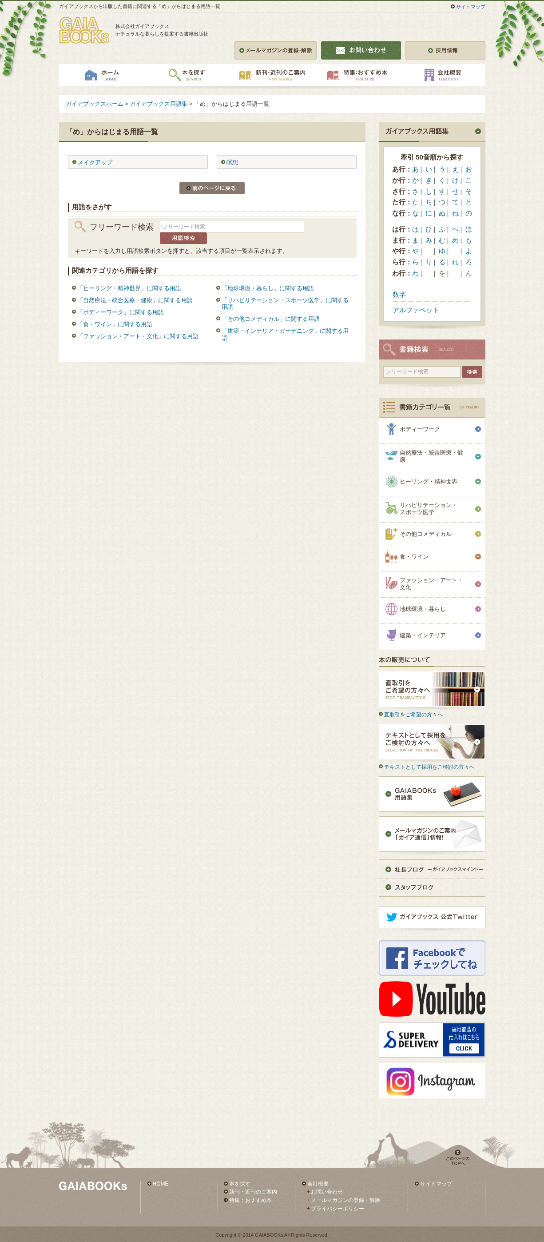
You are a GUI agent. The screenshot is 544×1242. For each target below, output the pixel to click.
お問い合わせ (327, 1192)
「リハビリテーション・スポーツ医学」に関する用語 (285, 304)
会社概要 (318, 1184)
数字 (399, 294)
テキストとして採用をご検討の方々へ (429, 767)
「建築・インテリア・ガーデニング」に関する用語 (285, 334)
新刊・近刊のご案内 (253, 1192)
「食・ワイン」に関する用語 (114, 324)
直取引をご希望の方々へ (413, 714)
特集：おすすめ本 (250, 1200)
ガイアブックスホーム (94, 103)
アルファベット (416, 310)
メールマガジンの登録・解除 (345, 1200)
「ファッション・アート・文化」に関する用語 (138, 336)
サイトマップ (470, 6)
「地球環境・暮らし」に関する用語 (268, 288)
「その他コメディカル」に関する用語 (271, 318)
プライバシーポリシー (337, 1209)
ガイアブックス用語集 (158, 103)
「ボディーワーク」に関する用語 (120, 312)
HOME (161, 1184)
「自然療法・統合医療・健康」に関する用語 (135, 300)
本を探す (239, 1184)
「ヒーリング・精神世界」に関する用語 (129, 288)
